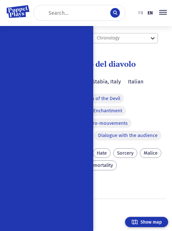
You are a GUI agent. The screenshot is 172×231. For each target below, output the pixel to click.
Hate (102, 153)
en (150, 13)
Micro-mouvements (106, 123)
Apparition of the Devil (95, 98)
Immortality (100, 165)
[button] (163, 12)
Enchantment (107, 111)
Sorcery (125, 153)
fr (140, 13)
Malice (151, 153)
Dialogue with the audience (128, 135)
